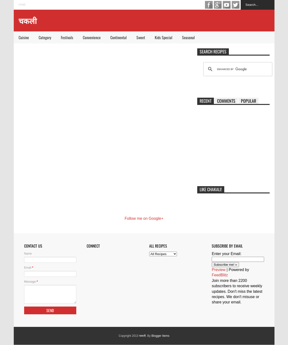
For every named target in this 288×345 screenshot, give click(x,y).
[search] (237, 69)
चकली (142, 336)
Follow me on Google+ (144, 218)
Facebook (209, 5)
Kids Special (163, 37)
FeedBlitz (220, 275)
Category (45, 37)
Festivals (67, 37)
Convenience (92, 37)
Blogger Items (160, 336)
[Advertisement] (233, 147)
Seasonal (188, 37)
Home (22, 4)
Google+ (218, 5)
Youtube (227, 5)
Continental (118, 37)
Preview (218, 270)
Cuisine (24, 37)
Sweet (140, 37)
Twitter (235, 5)
